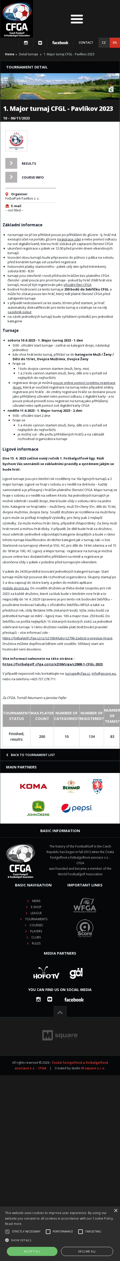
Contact (86, 42)
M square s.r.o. (93, 1068)
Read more (13, 1224)
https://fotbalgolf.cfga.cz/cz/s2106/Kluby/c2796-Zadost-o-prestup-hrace (57, 638)
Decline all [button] (87, 1251)
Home (9, 54)
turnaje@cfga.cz (77, 673)
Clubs (36, 937)
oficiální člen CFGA (77, 284)
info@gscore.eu (104, 673)
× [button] (115, 1211)
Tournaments (36, 919)
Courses (36, 925)
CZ (104, 42)
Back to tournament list (30, 755)
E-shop (36, 907)
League (36, 913)
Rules (36, 943)
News (36, 901)
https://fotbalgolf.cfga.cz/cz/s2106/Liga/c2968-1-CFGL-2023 (53, 664)
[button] (60, 1240)
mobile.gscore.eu (16, 588)
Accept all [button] (32, 1251)
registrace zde (69, 239)
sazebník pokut (19, 312)
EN (115, 42)
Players (36, 931)
